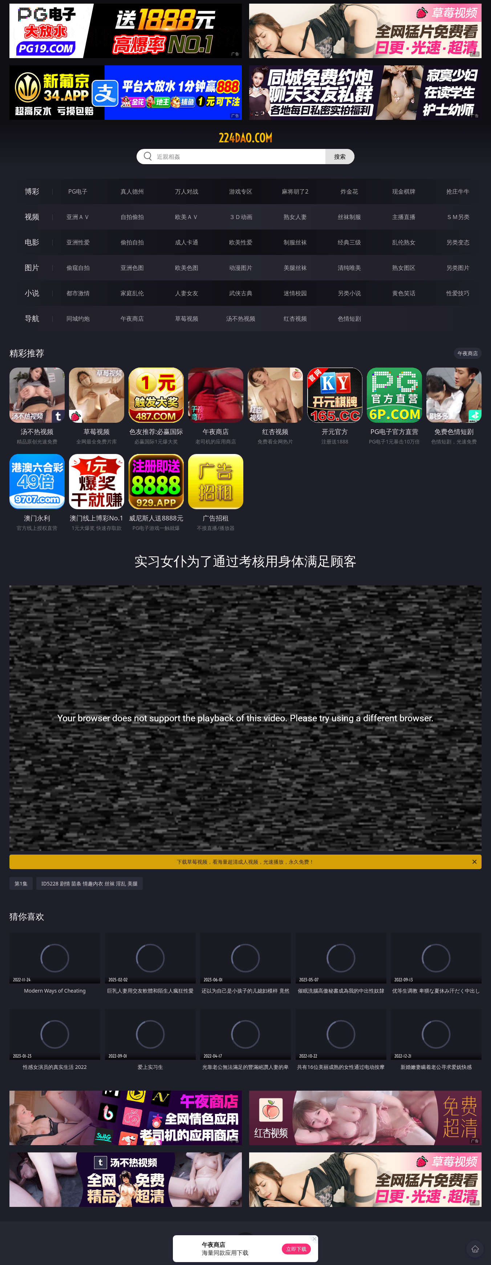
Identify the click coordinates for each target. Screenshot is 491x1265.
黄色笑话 (403, 293)
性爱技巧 (458, 293)
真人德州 (132, 191)
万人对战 (186, 191)
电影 (32, 242)
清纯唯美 (349, 268)
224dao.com (245, 138)
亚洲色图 (132, 268)
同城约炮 (78, 319)
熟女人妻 (295, 217)
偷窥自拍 (78, 268)
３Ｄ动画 (240, 217)
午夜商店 (132, 319)
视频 (32, 217)
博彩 (32, 191)
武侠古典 (240, 293)
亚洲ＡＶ (78, 217)
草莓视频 (186, 319)
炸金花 (349, 191)
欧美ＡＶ (186, 217)
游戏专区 (240, 191)
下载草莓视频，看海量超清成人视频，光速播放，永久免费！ (327, 861)
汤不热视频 (240, 319)
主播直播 (403, 217)
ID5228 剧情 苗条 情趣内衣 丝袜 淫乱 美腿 (89, 883)
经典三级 (349, 242)
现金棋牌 (403, 191)
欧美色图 (186, 268)
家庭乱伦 (132, 293)
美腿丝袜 (295, 268)
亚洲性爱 (78, 242)
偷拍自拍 (132, 242)
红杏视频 (295, 319)
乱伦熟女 (403, 242)
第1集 (21, 883)
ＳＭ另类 (458, 217)
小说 (32, 293)
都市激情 (78, 293)
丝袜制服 (349, 217)
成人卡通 (186, 242)
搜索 (340, 157)
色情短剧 (349, 319)
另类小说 (349, 293)
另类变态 (458, 242)
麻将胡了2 (295, 191)
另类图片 (458, 268)
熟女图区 (403, 268)
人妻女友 (186, 293)
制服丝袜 (295, 242)
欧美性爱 (240, 242)
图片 (32, 267)
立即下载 (296, 1248)
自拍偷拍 (132, 217)
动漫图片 (240, 268)
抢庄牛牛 (458, 191)
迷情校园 (295, 293)
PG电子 (78, 191)
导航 (32, 318)
